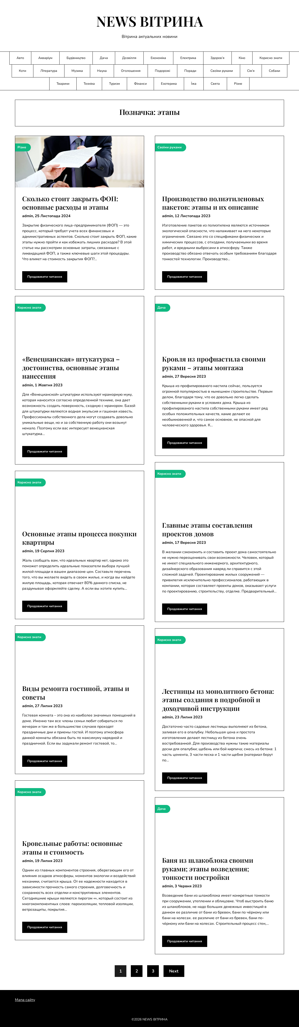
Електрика (188, 58)
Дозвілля (129, 58)
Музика (77, 71)
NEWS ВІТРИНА (149, 21)
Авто (20, 58)
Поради (190, 71)
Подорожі (162, 71)
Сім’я (251, 71)
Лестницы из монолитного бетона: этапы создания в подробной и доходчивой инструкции (218, 700)
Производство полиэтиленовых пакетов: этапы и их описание (213, 202)
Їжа (193, 83)
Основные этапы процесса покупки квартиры (79, 537)
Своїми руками (221, 71)
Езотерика (169, 83)
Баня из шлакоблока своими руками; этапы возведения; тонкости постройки (207, 868)
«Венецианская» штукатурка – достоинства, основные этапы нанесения (71, 367)
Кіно (242, 58)
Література (48, 71)
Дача (104, 58)
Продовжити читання (44, 276)
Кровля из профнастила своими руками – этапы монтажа (214, 363)
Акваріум (45, 58)
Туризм (114, 83)
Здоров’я (217, 58)
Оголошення (131, 71)
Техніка (89, 83)
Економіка (158, 58)
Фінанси (140, 83)
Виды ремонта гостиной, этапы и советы (75, 692)
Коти (22, 71)
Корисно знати (271, 58)
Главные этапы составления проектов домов (207, 529)
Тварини (63, 83)
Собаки (274, 71)
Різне (238, 83)
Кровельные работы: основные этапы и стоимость (72, 847)
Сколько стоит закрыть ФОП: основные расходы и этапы (70, 202)
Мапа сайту (25, 999)
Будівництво (76, 58)
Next (174, 971)
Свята (215, 83)
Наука (102, 71)
